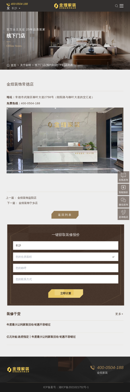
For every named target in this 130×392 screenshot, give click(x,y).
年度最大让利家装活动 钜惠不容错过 (29, 332)
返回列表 (65, 214)
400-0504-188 (19, 3)
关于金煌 (25, 65)
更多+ (119, 317)
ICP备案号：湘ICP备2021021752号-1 (66, 387)
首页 (11, 65)
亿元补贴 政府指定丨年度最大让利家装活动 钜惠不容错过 (41, 344)
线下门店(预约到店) (46, 65)
